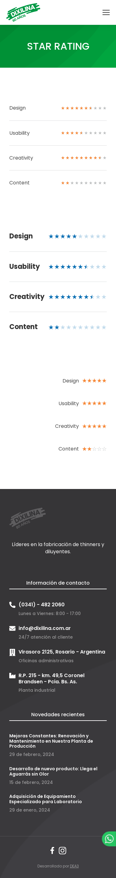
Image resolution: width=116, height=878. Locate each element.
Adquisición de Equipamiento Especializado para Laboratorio (45, 799)
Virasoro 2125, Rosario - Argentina (62, 651)
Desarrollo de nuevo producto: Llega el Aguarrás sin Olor (53, 771)
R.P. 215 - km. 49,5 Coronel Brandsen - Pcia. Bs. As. (51, 678)
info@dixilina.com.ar (45, 628)
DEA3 (74, 866)
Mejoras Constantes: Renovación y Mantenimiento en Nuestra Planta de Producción (51, 741)
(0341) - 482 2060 (42, 604)
